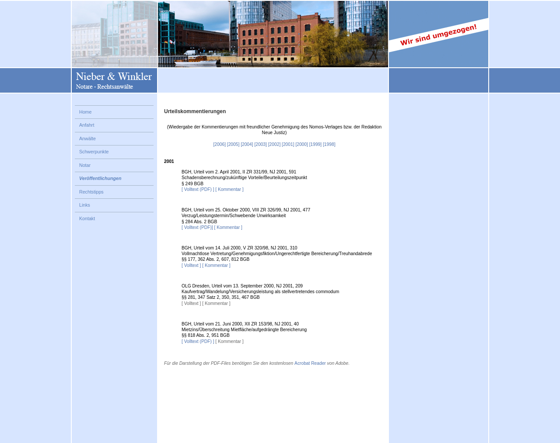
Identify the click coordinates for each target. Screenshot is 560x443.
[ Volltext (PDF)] (197, 227)
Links (84, 205)
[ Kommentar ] (229, 189)
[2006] (220, 144)
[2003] (260, 144)
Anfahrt (86, 125)
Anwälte (87, 138)
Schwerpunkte (94, 151)
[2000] (301, 144)
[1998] (329, 144)
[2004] (247, 144)
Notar (85, 165)
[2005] (233, 144)
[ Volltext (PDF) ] (198, 189)
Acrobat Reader (310, 363)
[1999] (315, 144)
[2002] (274, 144)
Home (85, 111)
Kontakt (87, 218)
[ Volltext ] (191, 265)
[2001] (288, 144)
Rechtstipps (91, 191)
